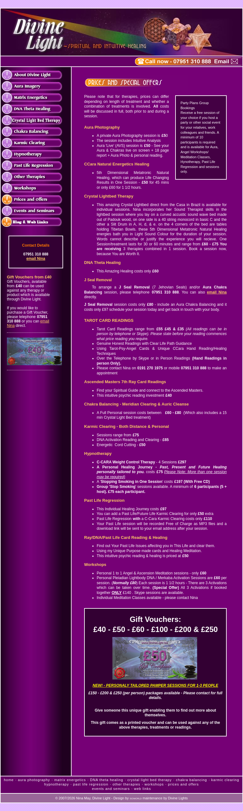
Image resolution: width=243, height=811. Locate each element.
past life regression (90, 784)
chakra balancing (191, 780)
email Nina (35, 258)
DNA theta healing (106, 780)
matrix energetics (70, 780)
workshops (154, 784)
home (9, 780)
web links (142, 789)
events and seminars (111, 789)
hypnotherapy (56, 784)
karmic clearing (225, 780)
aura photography (34, 780)
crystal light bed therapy (149, 780)
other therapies (126, 784)
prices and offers (183, 784)
